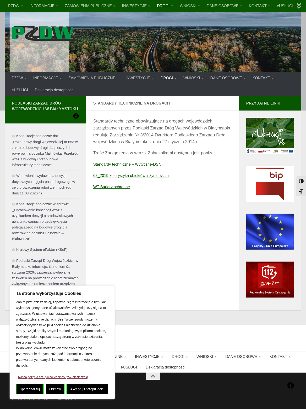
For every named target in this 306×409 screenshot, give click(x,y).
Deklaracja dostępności (54, 90)
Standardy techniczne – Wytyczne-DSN (131, 164)
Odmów (55, 389)
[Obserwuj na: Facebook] (76, 116)
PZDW (13, 6)
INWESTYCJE (134, 6)
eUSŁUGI (285, 6)
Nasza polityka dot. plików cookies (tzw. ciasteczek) (56, 377)
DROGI (163, 6)
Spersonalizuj (30, 389)
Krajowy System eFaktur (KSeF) (41, 249)
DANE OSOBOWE (223, 6)
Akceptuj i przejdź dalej (87, 389)
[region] (62, 342)
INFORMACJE (42, 6)
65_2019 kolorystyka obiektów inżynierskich (135, 175)
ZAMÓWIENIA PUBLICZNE (88, 6)
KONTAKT (258, 6)
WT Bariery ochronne (113, 186)
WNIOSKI (188, 6)
